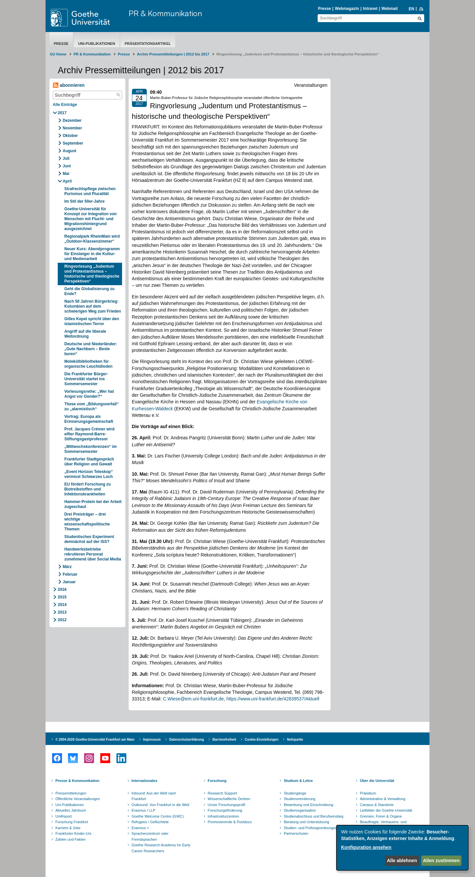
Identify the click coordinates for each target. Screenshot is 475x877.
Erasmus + (140, 828)
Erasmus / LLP (143, 810)
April (67, 181)
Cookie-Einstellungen (261, 739)
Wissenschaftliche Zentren (229, 799)
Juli (66, 158)
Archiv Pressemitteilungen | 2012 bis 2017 (173, 54)
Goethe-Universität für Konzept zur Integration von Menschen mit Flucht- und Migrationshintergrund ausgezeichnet (90, 219)
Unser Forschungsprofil (226, 805)
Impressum (152, 739)
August (69, 151)
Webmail (390, 8)
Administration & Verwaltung (382, 799)
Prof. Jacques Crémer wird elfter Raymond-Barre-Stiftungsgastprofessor (89, 434)
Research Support (222, 793)
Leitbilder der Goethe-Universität (386, 810)
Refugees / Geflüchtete (150, 822)
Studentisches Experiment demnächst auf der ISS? (89, 539)
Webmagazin (347, 8)
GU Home (58, 54)
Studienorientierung (299, 799)
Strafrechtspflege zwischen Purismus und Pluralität (89, 191)
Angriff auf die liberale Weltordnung (85, 334)
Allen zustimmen (441, 860)
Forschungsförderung (225, 810)
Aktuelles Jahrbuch (70, 810)
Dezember (72, 120)
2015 (62, 597)
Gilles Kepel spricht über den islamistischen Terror (91, 321)
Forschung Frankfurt (71, 822)
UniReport (63, 816)
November (72, 128)
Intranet (370, 8)
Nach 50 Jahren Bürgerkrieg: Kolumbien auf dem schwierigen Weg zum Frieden (92, 306)
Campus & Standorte (377, 805)
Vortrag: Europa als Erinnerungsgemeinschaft (88, 419)
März (67, 566)
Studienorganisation (300, 810)
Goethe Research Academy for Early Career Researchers (161, 848)
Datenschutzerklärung (186, 739)
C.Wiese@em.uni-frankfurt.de (193, 698)
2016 (62, 589)
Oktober (70, 135)
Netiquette (295, 739)
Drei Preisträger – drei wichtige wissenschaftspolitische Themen (87, 521)
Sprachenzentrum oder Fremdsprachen (150, 836)
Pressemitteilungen (70, 793)
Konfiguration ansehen (366, 847)
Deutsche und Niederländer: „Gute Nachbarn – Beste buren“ (90, 349)
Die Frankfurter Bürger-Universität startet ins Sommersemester (86, 379)
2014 (62, 604)
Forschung (217, 781)
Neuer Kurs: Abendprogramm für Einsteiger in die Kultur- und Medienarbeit (92, 254)
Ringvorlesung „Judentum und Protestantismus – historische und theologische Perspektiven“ (91, 274)
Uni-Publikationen (96, 44)
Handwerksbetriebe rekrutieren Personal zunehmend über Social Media (92, 554)
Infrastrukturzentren (223, 816)
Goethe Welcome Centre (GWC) (158, 816)
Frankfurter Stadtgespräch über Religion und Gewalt (89, 461)
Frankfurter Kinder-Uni (73, 833)
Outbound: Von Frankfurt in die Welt (160, 805)
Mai (66, 173)
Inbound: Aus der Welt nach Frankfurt (154, 796)
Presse (324, 8)
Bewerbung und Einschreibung (308, 805)
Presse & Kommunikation (77, 781)
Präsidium (368, 793)
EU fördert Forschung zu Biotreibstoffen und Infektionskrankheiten (87, 489)
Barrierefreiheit (224, 739)
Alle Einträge (65, 104)
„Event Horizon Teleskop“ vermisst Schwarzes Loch (88, 474)
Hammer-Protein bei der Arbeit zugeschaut (93, 504)
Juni (67, 166)
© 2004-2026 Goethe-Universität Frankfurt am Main (95, 739)
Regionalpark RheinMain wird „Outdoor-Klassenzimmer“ (92, 239)
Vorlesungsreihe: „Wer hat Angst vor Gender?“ (89, 394)
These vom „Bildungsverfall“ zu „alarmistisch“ (91, 406)
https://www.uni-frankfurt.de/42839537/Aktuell (272, 698)
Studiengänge (295, 793)
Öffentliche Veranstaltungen (77, 799)
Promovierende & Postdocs (230, 822)
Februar (70, 574)
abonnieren (68, 85)
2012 (62, 620)
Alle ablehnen (402, 860)
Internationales (144, 781)
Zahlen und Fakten (70, 839)
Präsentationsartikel (148, 44)
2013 (62, 612)
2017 (62, 113)
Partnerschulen (296, 833)
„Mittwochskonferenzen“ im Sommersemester (90, 449)
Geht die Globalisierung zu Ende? (89, 291)
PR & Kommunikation (165, 13)
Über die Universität (377, 781)
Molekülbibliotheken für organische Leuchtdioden (88, 364)
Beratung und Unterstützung (306, 822)
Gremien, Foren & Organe (381, 816)
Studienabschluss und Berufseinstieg (313, 816)
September (73, 143)
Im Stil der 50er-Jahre (84, 201)
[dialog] (402, 847)
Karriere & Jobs (67, 828)
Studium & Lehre (298, 781)
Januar (69, 582)
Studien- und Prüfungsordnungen (310, 828)
